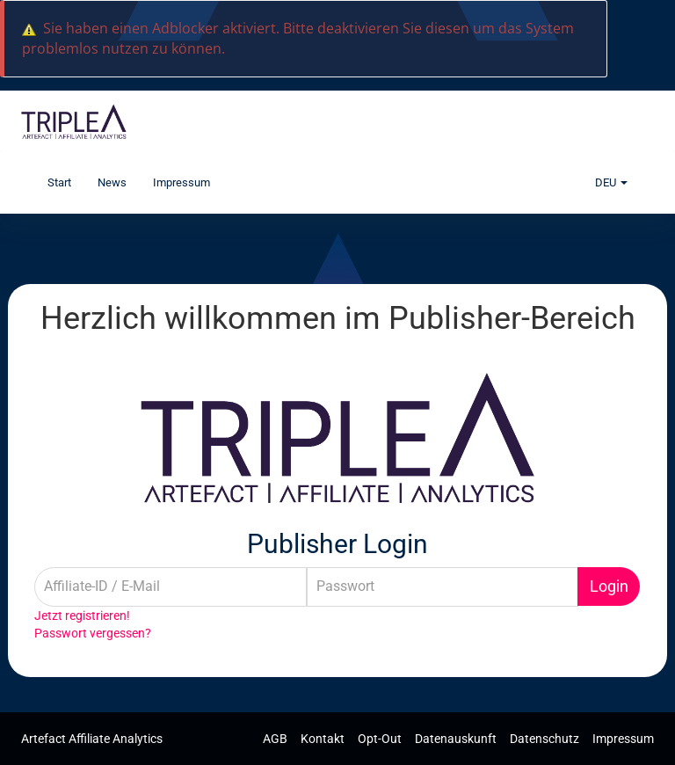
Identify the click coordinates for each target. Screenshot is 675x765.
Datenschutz (546, 739)
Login (609, 586)
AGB (276, 739)
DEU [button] (611, 182)
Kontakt (324, 739)
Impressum (181, 182)
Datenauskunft (457, 739)
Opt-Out (381, 739)
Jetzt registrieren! (82, 615)
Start (59, 182)
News (112, 182)
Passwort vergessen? (92, 633)
